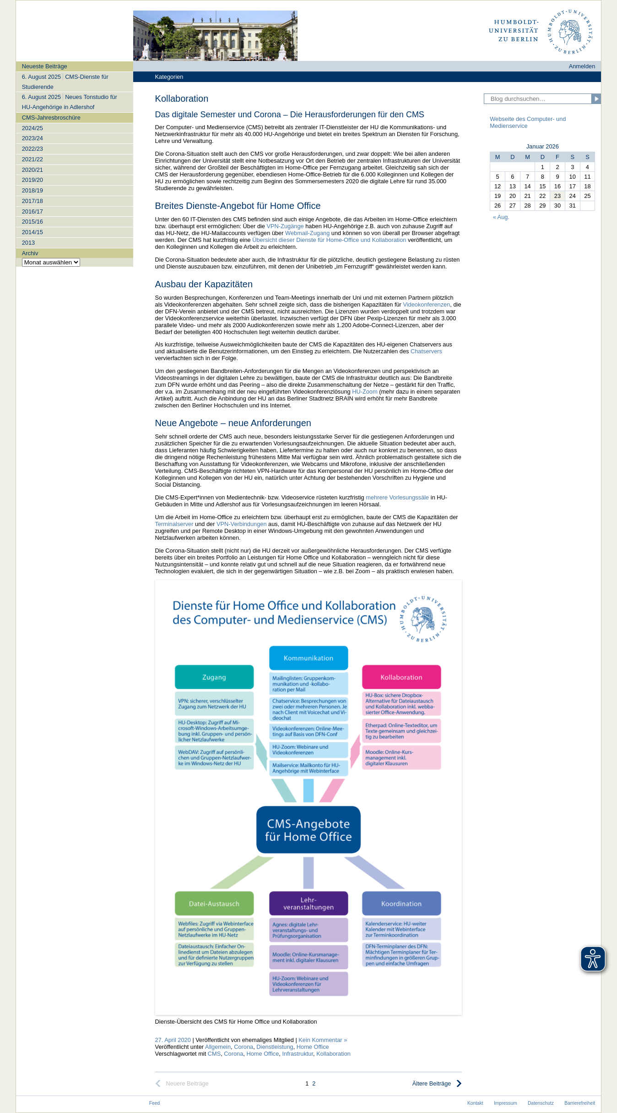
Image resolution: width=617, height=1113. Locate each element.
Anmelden (582, 66)
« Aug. (501, 217)
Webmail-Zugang (307, 233)
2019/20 (32, 179)
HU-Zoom (364, 391)
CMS (214, 1053)
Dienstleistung (274, 1046)
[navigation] (74, 164)
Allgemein (218, 1046)
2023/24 (32, 138)
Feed (154, 1103)
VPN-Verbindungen (241, 524)
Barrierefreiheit (579, 1103)
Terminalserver (174, 524)
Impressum (505, 1103)
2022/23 (32, 148)
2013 (28, 242)
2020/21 (32, 169)
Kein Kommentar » (322, 1039)
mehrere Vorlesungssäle (397, 497)
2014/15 (32, 232)
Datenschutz (541, 1103)
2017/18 (32, 200)
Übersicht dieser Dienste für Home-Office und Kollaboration (329, 239)
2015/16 (32, 221)
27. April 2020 (173, 1039)
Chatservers (426, 351)
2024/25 (32, 128)
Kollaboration (333, 1053)
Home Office (313, 1046)
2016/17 (32, 211)
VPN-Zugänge (285, 226)
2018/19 (32, 190)
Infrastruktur (297, 1053)
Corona (243, 1046)
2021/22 (32, 159)
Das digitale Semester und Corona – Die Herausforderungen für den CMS (289, 114)
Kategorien (169, 76)
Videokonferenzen (426, 304)
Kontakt (475, 1103)
